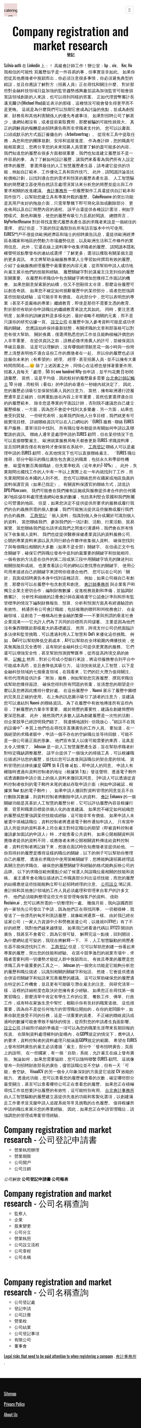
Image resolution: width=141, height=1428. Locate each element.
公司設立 (109, 884)
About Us (10, 1414)
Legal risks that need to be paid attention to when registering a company (58, 1356)
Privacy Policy (14, 1404)
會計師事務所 (96, 584)
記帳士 (19, 659)
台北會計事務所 (119, 1090)
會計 (105, 796)
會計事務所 (57, 190)
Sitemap (10, 1394)
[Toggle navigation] (129, 10)
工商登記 (96, 446)
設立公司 (59, 321)
